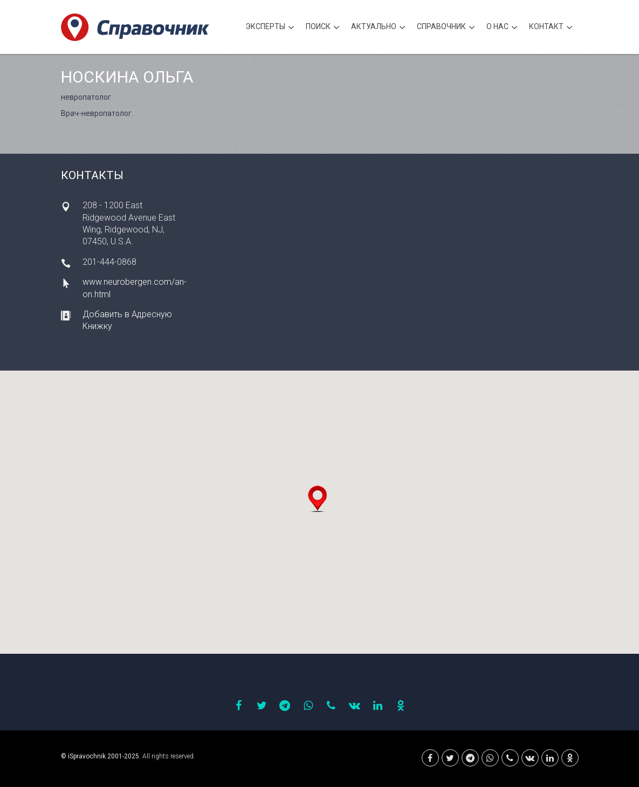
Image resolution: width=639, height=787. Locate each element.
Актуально (378, 28)
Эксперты (269, 28)
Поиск (323, 28)
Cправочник (446, 28)
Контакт (551, 28)
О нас (502, 28)
